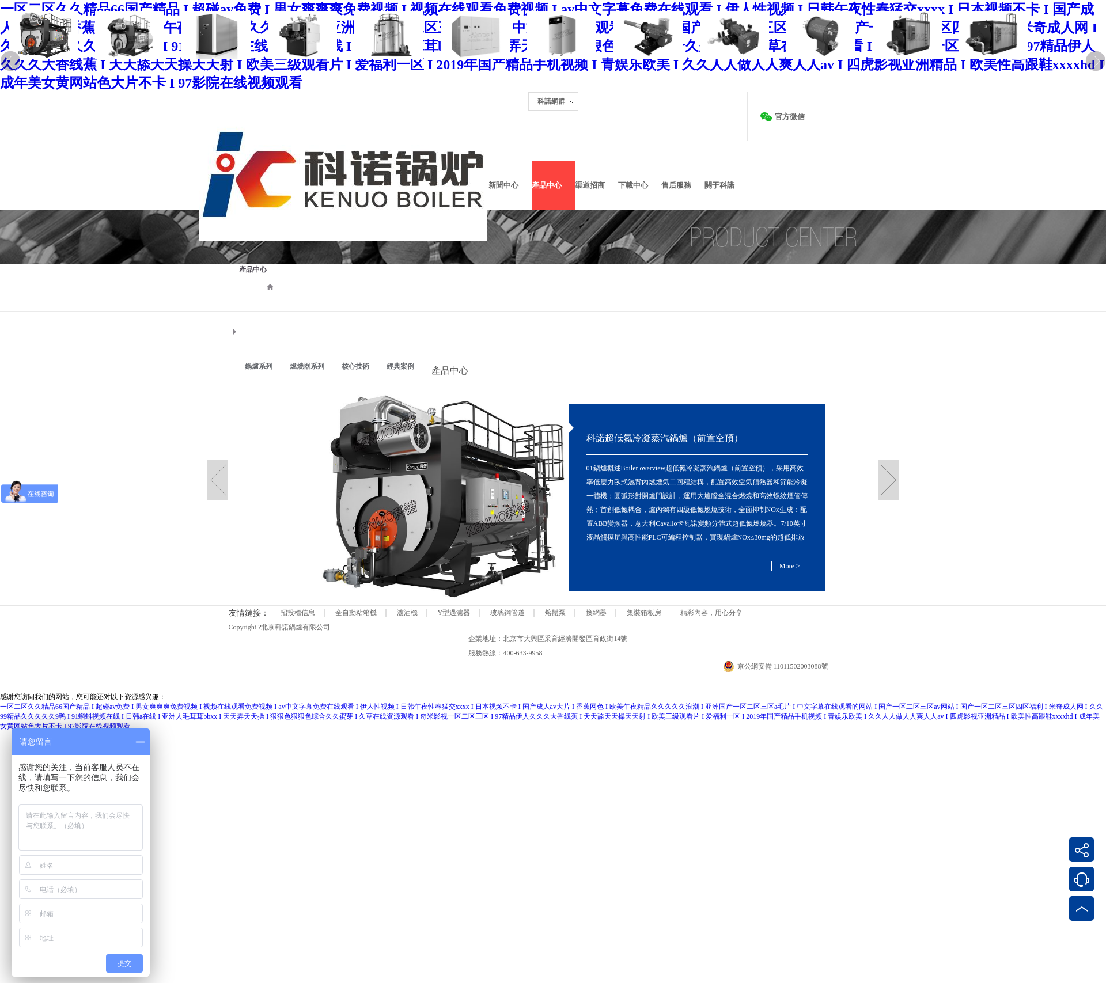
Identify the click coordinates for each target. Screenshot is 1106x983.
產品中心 (253, 269)
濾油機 (407, 613)
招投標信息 (298, 613)
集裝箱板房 (644, 613)
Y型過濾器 (454, 613)
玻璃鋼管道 (507, 613)
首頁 (270, 287)
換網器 (596, 613)
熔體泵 (555, 613)
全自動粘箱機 (356, 613)
